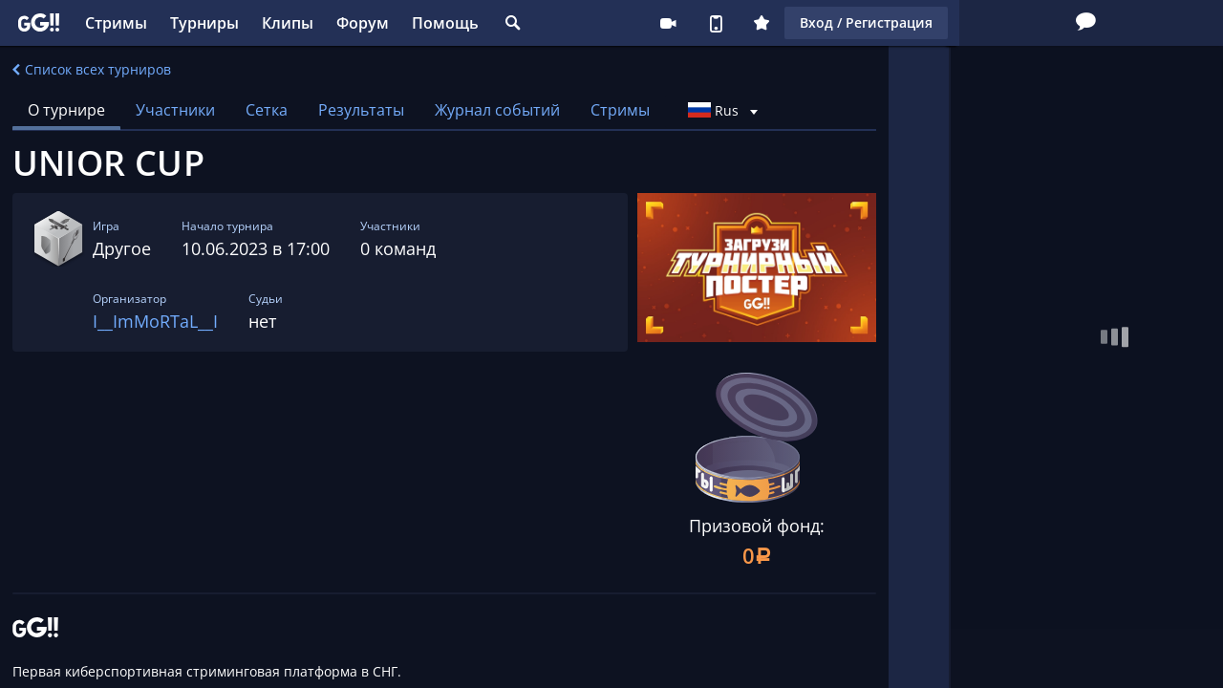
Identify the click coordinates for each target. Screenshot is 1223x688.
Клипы (287, 22)
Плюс (901, 23)
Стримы (116, 22)
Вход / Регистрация (1005, 22)
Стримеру (807, 22)
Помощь (445, 22)
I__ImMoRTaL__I (155, 321)
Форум (362, 22)
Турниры (204, 22)
